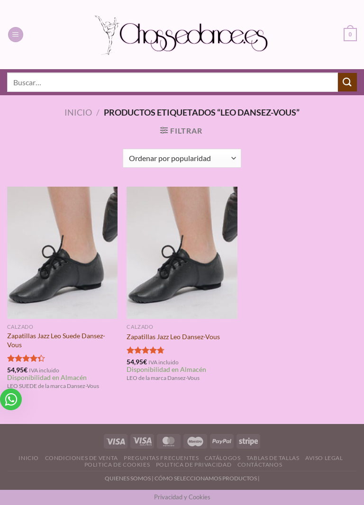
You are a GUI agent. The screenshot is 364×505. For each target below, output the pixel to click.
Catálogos (223, 457)
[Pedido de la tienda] (182, 158)
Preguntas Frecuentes (161, 457)
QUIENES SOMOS (128, 478)
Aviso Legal (324, 457)
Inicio (78, 112)
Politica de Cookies (117, 464)
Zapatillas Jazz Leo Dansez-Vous (173, 337)
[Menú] (15, 35)
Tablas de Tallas (273, 457)
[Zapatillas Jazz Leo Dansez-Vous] (182, 253)
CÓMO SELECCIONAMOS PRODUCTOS (206, 478)
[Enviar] (347, 82)
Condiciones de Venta (81, 457)
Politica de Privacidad (193, 464)
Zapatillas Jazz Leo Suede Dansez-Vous (56, 340)
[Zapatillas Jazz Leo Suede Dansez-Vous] (62, 253)
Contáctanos (259, 464)
